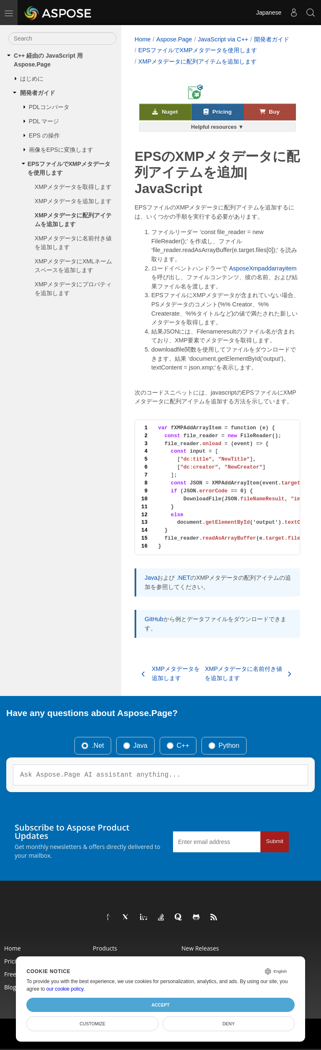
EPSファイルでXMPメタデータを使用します (69, 168)
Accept (160, 1004)
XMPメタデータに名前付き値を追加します (73, 242)
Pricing (217, 111)
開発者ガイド (37, 92)
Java (151, 577)
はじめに (31, 78)
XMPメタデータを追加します (73, 201)
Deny (228, 1023)
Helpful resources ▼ (217, 127)
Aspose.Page (174, 39)
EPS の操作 (44, 135)
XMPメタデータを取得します (73, 186)
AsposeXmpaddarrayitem (263, 268)
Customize (92, 1023)
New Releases (200, 948)
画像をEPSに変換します (61, 149)
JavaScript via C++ (223, 39)
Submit (274, 841)
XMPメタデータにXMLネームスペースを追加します (73, 265)
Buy (270, 111)
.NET (183, 577)
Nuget (165, 111)
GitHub (154, 619)
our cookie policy (65, 989)
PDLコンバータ (49, 107)
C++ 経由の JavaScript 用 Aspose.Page (48, 60)
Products (105, 948)
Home (142, 39)
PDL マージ (44, 121)
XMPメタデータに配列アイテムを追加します (73, 219)
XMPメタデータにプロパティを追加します (73, 288)
